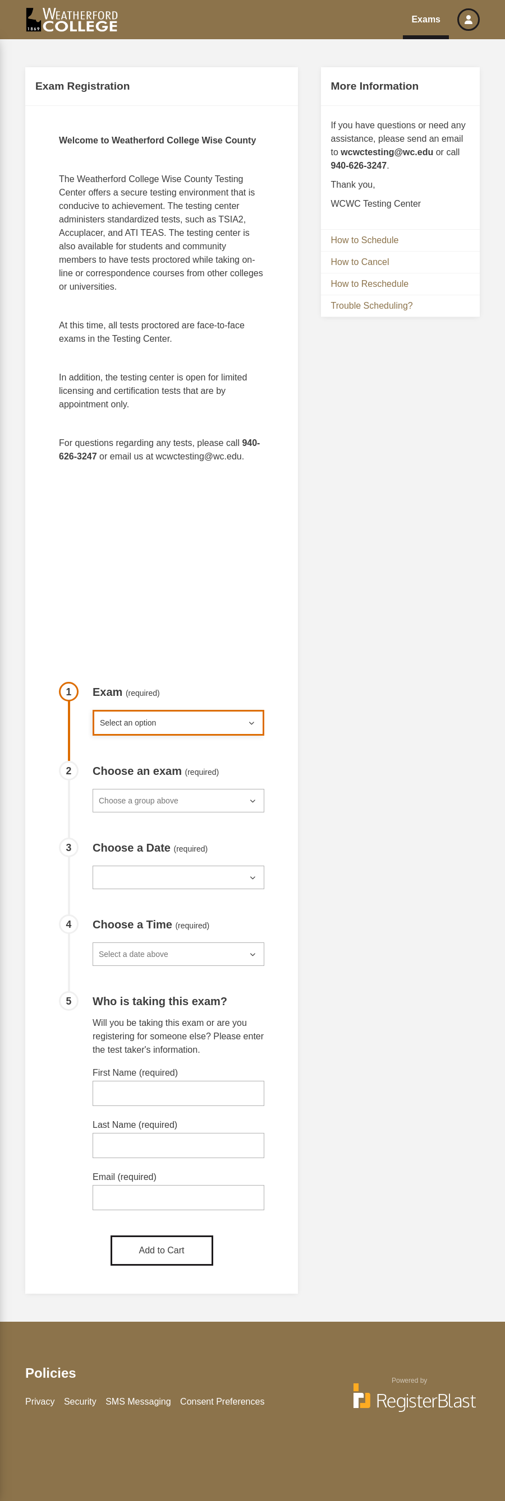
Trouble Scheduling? (372, 305)
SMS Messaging (138, 1401)
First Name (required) (135, 1072)
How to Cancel (360, 262)
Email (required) (125, 1177)
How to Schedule (365, 240)
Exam (126, 692)
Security (80, 1401)
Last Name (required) (135, 1125)
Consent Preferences (222, 1401)
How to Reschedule (370, 284)
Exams (425, 19)
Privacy (39, 1401)
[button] (468, 19)
